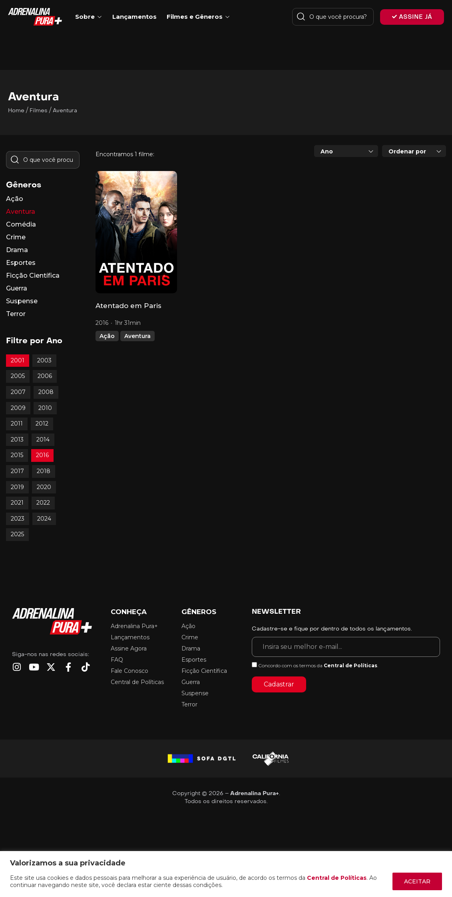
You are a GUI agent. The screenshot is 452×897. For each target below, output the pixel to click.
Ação (107, 336)
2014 (43, 439)
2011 (17, 423)
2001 (17, 360)
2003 (44, 360)
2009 (18, 408)
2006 (45, 376)
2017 (17, 471)
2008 (46, 392)
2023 (17, 518)
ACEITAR (417, 881)
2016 (42, 455)
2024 (44, 518)
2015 (17, 455)
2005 (18, 376)
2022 (43, 502)
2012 (42, 423)
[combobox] (346, 151)
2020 (44, 487)
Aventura (137, 336)
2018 (43, 471)
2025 (17, 534)
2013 (17, 439)
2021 (17, 502)
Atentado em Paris (128, 306)
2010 (45, 408)
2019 (17, 487)
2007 (18, 392)
